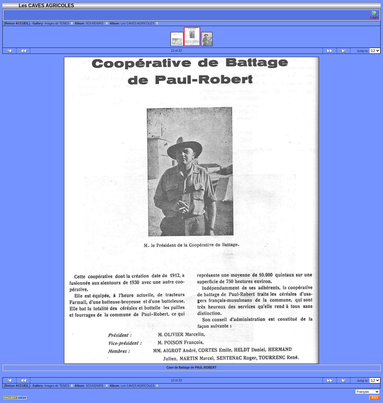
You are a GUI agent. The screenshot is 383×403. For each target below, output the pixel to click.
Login (374, 15)
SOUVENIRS (97, 23)
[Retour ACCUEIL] (17, 23)
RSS (375, 397)
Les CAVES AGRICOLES (140, 23)
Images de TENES (59, 23)
